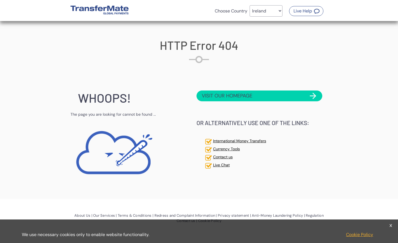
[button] (306, 11)
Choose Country (231, 11)
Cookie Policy (359, 234)
